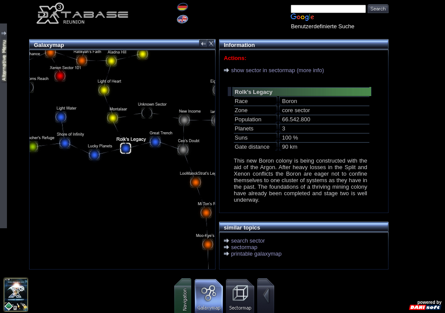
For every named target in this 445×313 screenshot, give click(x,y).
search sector (248, 240)
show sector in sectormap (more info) (277, 70)
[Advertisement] (417, 130)
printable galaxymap (256, 253)
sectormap (244, 247)
